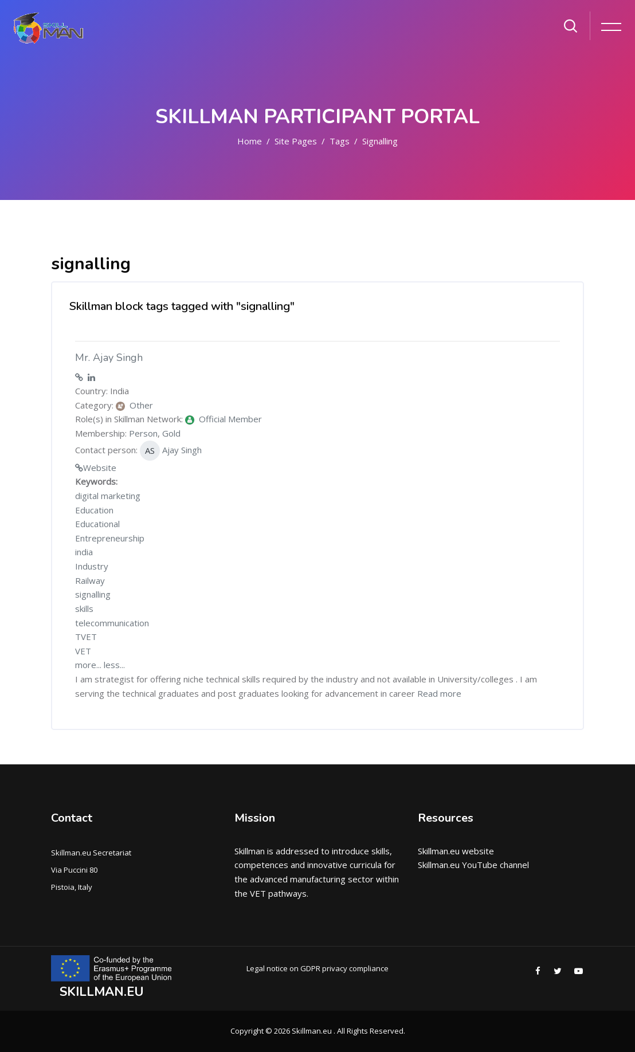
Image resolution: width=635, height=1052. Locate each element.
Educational (97, 523)
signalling (380, 141)
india (84, 552)
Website (99, 467)
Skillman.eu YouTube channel (473, 864)
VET (83, 651)
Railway (90, 580)
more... (88, 664)
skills (84, 608)
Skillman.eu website (456, 851)
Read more (439, 693)
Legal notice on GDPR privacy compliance (317, 968)
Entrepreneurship (109, 538)
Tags (340, 141)
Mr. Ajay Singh (109, 357)
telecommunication (112, 623)
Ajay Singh (171, 451)
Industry (91, 566)
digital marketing (107, 495)
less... (114, 664)
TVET (86, 636)
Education (94, 510)
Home (249, 141)
